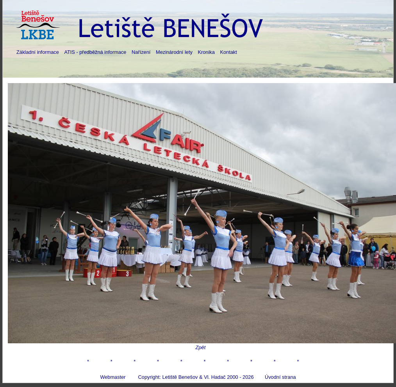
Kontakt (228, 52)
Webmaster (112, 377)
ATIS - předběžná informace (95, 52)
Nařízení (141, 52)
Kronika (206, 52)
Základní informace (37, 52)
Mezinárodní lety (174, 52)
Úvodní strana (280, 377)
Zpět (201, 347)
